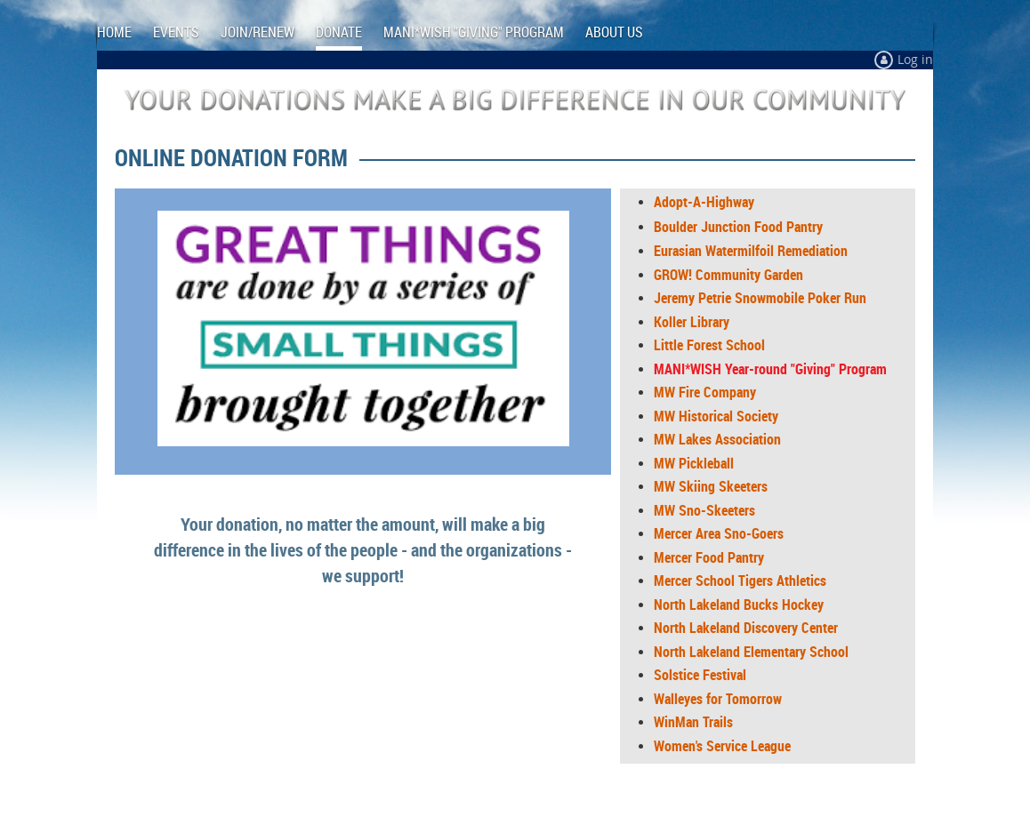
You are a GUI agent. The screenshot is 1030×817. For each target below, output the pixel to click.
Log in (915, 59)
